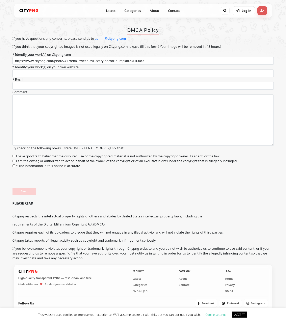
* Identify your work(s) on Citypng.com (41, 54)
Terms (229, 278)
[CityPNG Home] (29, 11)
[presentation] (43, 178)
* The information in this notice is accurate (46, 166)
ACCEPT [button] (239, 315)
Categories (132, 10)
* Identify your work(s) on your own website (45, 67)
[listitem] (206, 303)
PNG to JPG (140, 291)
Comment (19, 92)
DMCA (229, 291)
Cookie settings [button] (215, 315)
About (154, 10)
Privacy (230, 285)
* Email (17, 79)
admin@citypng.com (110, 38)
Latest (110, 10)
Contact (174, 10)
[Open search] (225, 11)
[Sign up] (262, 10)
